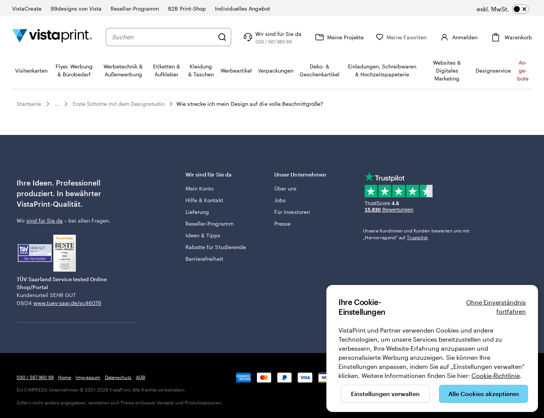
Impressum (88, 377)
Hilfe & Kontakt (204, 200)
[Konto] (464, 37)
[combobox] (168, 37)
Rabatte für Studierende (215, 247)
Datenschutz (118, 377)
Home (64, 377)
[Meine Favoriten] (412, 37)
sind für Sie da (44, 220)
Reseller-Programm (209, 223)
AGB (140, 377)
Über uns (285, 188)
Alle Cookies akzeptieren (483, 393)
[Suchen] (233, 37)
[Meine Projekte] (350, 37)
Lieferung (197, 212)
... (57, 104)
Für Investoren (292, 212)
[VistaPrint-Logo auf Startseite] (52, 37)
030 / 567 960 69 (35, 377)
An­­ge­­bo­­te (523, 70)
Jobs (280, 200)
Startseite (29, 104)
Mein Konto (199, 188)
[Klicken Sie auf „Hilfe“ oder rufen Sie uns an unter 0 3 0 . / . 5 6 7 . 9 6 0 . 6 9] (282, 37)
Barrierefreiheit (204, 258)
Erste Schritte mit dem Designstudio (118, 104)
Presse (282, 223)
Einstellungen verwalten (385, 393)
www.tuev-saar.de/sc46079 (67, 303)
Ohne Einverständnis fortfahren (496, 307)
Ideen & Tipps (203, 235)
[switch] (503, 9)
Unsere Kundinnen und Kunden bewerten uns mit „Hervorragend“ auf (416, 234)
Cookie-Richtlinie (495, 375)
